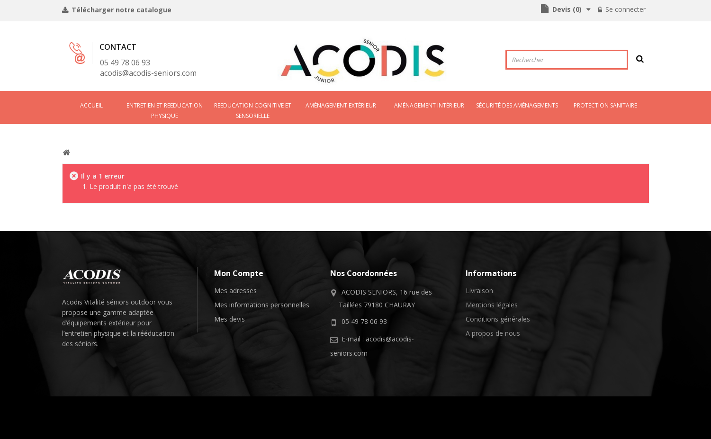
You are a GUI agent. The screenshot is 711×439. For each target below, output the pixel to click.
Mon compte (238, 273)
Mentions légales (492, 304)
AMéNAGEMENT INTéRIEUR (429, 105)
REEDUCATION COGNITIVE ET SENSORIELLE (252, 110)
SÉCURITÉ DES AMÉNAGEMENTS (517, 105)
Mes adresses (235, 290)
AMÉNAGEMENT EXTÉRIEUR (341, 105)
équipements (87, 322)
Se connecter (624, 9)
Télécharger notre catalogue (120, 9)
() (566, 9)
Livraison (479, 290)
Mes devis (229, 318)
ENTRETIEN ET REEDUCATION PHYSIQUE (164, 110)
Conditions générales (498, 318)
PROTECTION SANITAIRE (605, 105)
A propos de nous (493, 333)
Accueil (91, 105)
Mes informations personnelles (261, 304)
